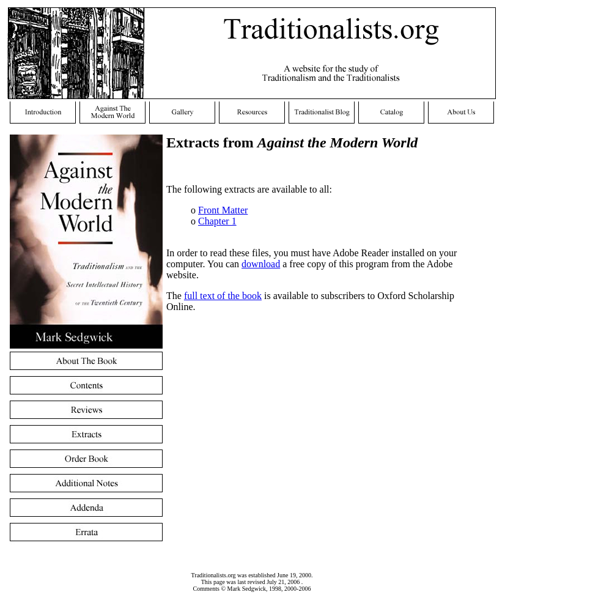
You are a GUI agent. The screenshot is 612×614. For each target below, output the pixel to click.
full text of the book (223, 295)
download (260, 264)
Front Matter (223, 210)
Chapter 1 (217, 221)
